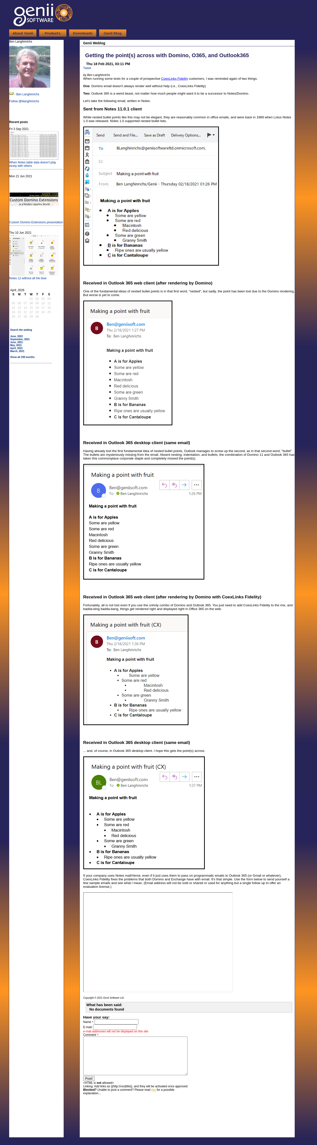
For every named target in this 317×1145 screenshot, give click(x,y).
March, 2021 (17, 351)
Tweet (87, 68)
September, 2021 (20, 339)
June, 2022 (16, 336)
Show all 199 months (22, 357)
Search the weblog (21, 330)
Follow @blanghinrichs (24, 101)
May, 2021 (16, 345)
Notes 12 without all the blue (34, 276)
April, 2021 (16, 348)
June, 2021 (16, 342)
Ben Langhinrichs (27, 94)
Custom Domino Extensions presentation (36, 220)
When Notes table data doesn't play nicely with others (34, 162)
